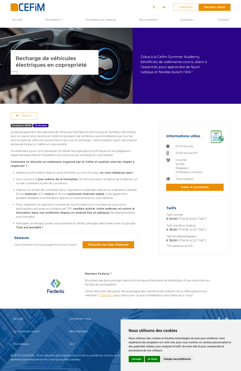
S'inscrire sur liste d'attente (108, 244)
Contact (223, 19)
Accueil (17, 19)
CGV (72, 344)
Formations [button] (53, 19)
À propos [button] (187, 19)
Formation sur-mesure (101, 19)
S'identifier (186, 7)
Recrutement (148, 19)
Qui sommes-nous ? (26, 331)
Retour (23, 115)
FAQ (125, 318)
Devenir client (214, 7)
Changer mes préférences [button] (177, 359)
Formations (21, 344)
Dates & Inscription (195, 187)
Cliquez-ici (106, 295)
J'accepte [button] (136, 359)
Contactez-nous (80, 318)
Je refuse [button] (152, 359)
